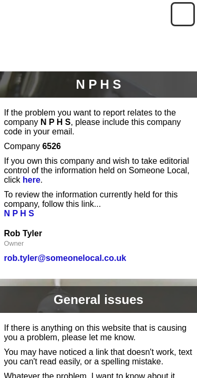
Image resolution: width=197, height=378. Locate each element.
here (31, 179)
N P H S (19, 213)
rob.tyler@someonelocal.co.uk (65, 258)
